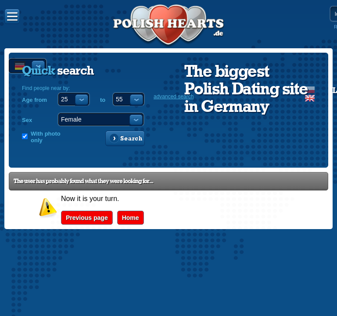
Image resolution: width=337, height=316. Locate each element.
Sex (27, 120)
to (102, 100)
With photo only (46, 137)
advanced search (174, 96)
